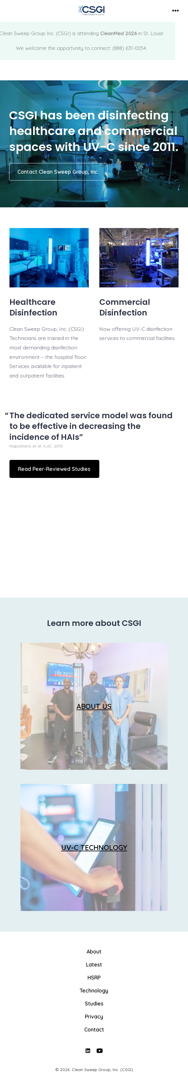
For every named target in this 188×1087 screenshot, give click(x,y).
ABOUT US (94, 706)
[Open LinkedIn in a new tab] (88, 1051)
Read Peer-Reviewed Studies (54, 469)
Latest (94, 964)
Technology (94, 990)
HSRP (94, 977)
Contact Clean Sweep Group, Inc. (58, 171)
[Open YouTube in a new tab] (100, 1051)
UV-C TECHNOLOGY (94, 847)
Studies (94, 1003)
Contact (94, 1029)
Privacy (94, 1016)
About (94, 951)
